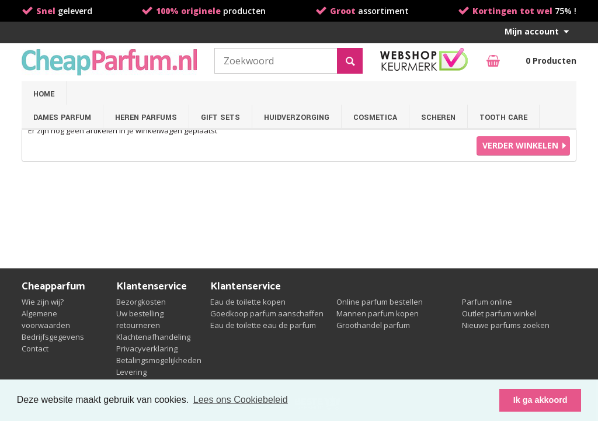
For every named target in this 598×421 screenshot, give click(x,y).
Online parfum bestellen (379, 301)
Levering (131, 372)
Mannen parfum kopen (377, 313)
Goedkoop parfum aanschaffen (267, 313)
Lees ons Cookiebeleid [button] (240, 400)
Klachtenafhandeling (153, 337)
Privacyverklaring (147, 348)
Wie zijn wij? (43, 301)
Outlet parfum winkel (499, 313)
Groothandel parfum (373, 325)
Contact (35, 348)
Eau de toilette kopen (248, 301)
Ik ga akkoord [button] (540, 400)
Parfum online (487, 301)
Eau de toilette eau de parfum (263, 325)
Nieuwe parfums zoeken (506, 325)
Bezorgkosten (141, 301)
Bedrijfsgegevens (53, 337)
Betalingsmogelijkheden (158, 360)
